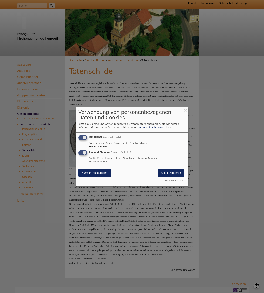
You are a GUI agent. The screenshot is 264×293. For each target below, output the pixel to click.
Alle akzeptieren (171, 172)
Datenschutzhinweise (152, 127)
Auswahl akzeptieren (94, 172)
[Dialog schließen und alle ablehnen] (185, 109)
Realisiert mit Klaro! (174, 180)
